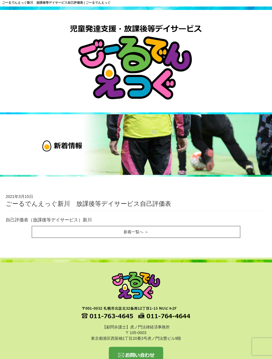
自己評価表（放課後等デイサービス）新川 (49, 219)
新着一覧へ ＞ (136, 232)
